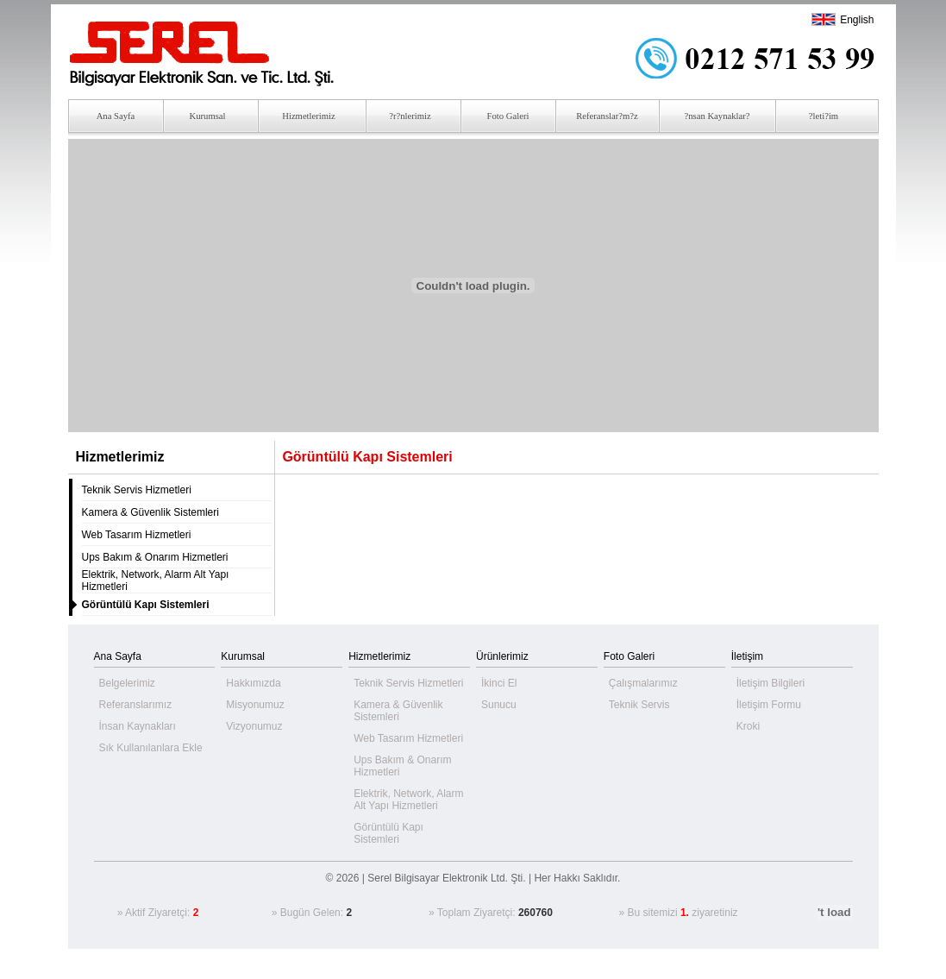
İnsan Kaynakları (137, 726)
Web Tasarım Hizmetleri (136, 535)
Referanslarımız (135, 705)
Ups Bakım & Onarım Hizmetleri (155, 557)
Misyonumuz (255, 705)
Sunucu (499, 705)
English (857, 20)
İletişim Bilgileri (770, 683)
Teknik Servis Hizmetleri (136, 490)
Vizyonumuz (254, 726)
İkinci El (499, 683)
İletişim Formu (768, 705)
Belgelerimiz (127, 683)
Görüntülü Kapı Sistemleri (388, 833)
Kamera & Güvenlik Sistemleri (150, 512)
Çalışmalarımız (643, 683)
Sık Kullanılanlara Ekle (151, 748)
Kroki (748, 726)
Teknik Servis (639, 705)
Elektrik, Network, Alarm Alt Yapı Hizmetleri (408, 800)
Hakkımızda (253, 683)
